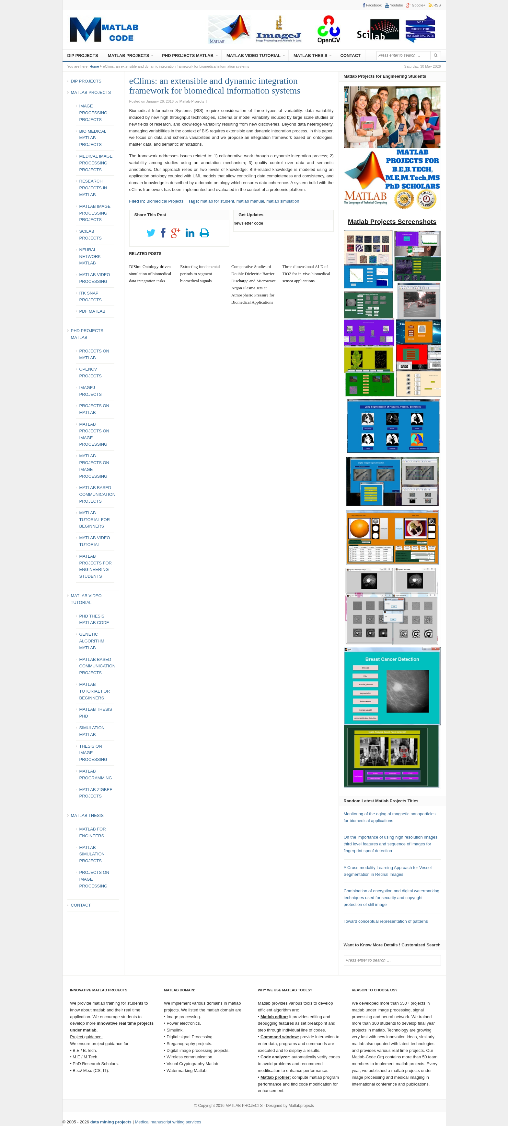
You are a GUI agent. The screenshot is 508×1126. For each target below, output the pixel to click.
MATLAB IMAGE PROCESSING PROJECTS (95, 213)
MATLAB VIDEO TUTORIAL (253, 55)
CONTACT (350, 55)
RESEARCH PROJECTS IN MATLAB (93, 188)
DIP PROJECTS (82, 55)
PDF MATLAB (92, 311)
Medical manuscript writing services (168, 1122)
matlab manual (250, 201)
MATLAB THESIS (310, 55)
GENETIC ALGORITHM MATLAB (91, 641)
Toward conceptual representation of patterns (386, 921)
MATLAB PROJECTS (128, 55)
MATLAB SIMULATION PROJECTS (92, 854)
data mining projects (111, 1122)
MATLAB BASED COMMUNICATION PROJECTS (97, 494)
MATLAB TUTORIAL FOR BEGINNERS (94, 519)
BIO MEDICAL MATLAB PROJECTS (92, 138)
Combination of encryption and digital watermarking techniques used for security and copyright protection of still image (392, 897)
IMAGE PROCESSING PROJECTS (93, 113)
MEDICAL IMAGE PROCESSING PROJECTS (96, 163)
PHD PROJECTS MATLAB (188, 55)
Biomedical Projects (164, 201)
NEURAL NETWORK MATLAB (90, 256)
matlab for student (217, 201)
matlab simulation (282, 201)
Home (94, 66)
